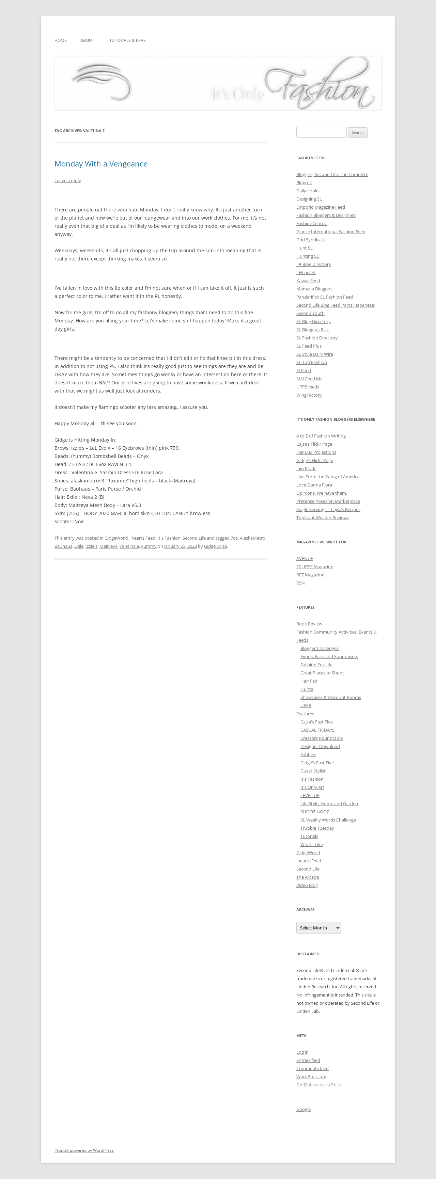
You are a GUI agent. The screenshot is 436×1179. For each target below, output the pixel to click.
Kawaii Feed (308, 280)
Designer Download (320, 746)
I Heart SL (306, 272)
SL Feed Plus (309, 346)
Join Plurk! (306, 468)
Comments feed (312, 1068)
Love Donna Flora (314, 485)
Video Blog (307, 885)
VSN (300, 583)
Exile (78, 546)
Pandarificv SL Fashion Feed (324, 297)
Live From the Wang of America (327, 477)
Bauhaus (63, 546)
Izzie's (91, 546)
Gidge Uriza (215, 546)
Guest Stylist (313, 771)
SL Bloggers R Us (312, 329)
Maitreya (108, 546)
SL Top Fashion (311, 362)
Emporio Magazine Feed (320, 207)
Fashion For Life (316, 665)
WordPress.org (311, 1076)
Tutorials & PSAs (127, 40)
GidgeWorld (116, 538)
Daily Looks (308, 191)
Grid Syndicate (311, 240)
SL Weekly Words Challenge (328, 820)
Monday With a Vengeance (100, 163)
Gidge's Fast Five (317, 763)
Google (303, 1109)
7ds (234, 538)
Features (305, 714)
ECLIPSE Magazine (314, 566)
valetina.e (129, 546)
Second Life (194, 538)
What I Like (311, 844)
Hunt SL (304, 248)
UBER (305, 705)
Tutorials (309, 836)
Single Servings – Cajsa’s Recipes (328, 509)
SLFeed (303, 370)
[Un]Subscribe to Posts (319, 1085)
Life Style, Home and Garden (329, 803)
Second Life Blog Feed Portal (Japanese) (335, 305)
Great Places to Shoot (322, 673)
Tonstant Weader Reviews (322, 517)
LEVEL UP (310, 795)
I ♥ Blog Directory (313, 264)
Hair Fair (308, 681)
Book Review (309, 624)
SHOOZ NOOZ (314, 812)
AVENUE (304, 558)
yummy (149, 546)
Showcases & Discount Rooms (330, 697)
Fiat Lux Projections (316, 452)
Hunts (306, 689)
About (87, 40)
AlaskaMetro (252, 538)
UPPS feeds (307, 387)
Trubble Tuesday (317, 828)
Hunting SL (307, 256)
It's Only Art (312, 787)
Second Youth (310, 313)
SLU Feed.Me (309, 379)
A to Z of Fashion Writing (321, 436)
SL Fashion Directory (317, 338)
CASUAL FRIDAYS (317, 730)
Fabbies (308, 754)
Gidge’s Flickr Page (314, 460)
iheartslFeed (142, 538)
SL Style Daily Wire (314, 354)
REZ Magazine (310, 575)
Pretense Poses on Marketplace (328, 501)
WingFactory (309, 395)
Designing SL (309, 199)
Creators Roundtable (321, 738)
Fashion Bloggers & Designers (326, 215)
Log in (302, 1052)
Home (60, 40)
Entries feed (308, 1060)
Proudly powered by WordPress (84, 1150)
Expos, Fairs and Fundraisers (329, 656)
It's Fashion (169, 538)
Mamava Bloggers (314, 289)
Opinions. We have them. (321, 493)
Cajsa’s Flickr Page (314, 444)
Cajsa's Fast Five (316, 722)
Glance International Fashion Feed (330, 231)
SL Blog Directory (313, 321)
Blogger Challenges (319, 648)
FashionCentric (311, 223)
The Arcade (307, 877)
